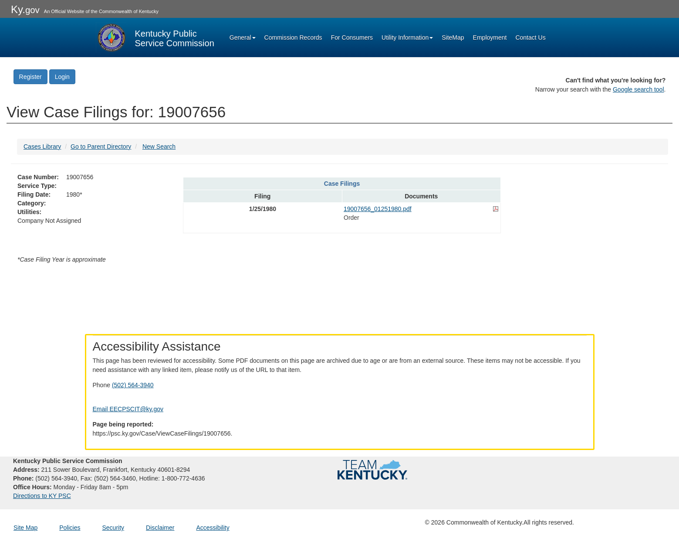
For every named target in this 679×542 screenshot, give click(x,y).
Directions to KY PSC (42, 495)
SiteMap (453, 37)
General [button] (243, 37)
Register (30, 76)
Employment (490, 37)
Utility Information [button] (407, 37)
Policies (69, 527)
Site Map (25, 527)
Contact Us (530, 37)
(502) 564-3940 (133, 385)
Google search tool (638, 89)
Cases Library (42, 146)
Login (62, 76)
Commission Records (293, 37)
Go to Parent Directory (101, 146)
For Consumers (352, 37)
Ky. (25, 9)
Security (113, 527)
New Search (159, 146)
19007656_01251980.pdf (378, 208)
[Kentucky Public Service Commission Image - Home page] (155, 37)
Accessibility (212, 527)
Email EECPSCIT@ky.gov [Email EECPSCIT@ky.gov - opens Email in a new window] (128, 409)
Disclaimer (160, 527)
